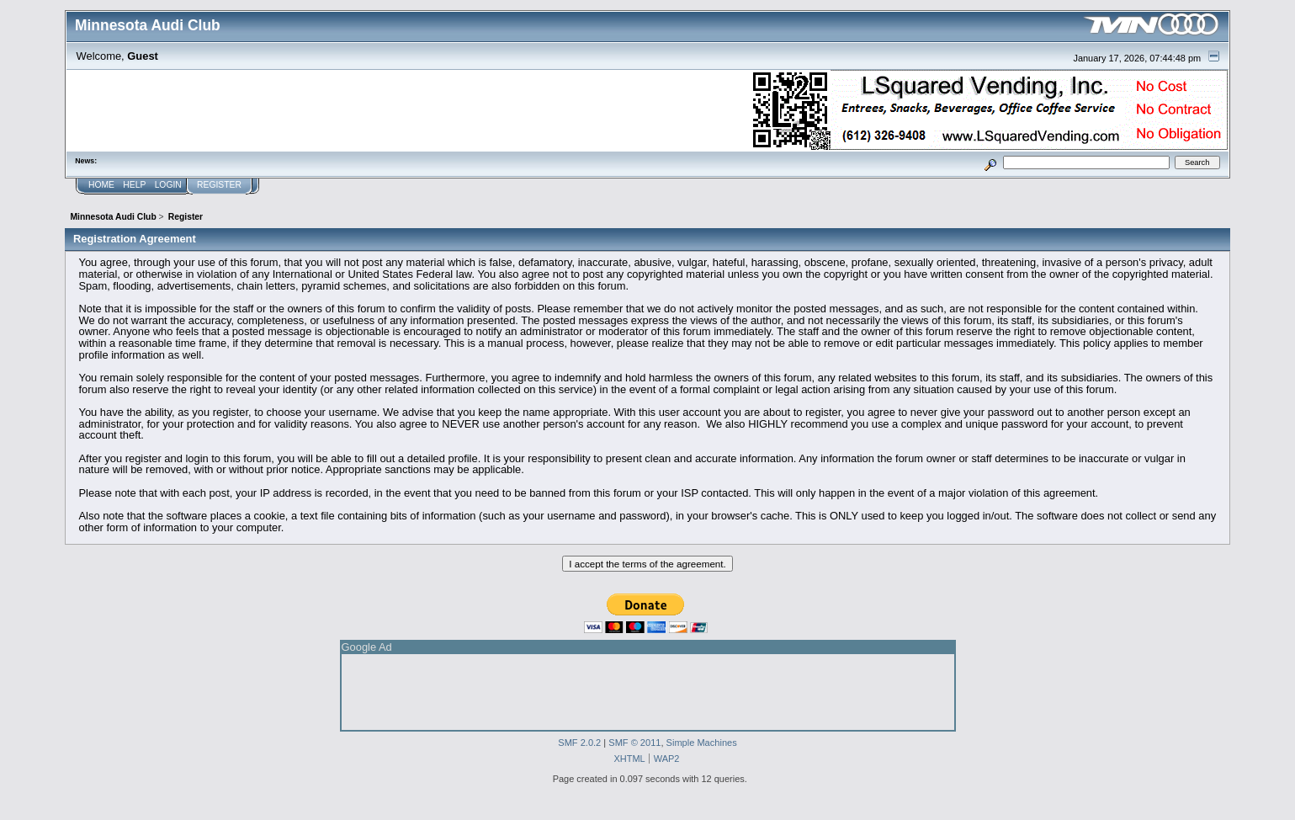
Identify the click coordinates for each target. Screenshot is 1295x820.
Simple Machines (701, 742)
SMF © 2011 (634, 742)
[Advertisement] (648, 692)
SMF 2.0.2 (579, 742)
